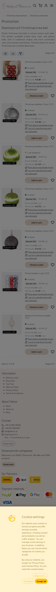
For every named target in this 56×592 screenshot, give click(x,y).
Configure (28, 581)
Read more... (40, 575)
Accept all (41, 581)
